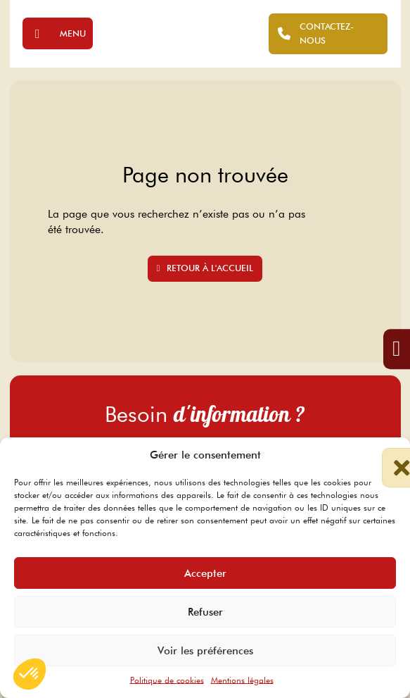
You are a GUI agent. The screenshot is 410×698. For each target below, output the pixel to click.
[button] (389, 455)
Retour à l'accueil (205, 268)
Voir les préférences (205, 650)
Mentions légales (242, 680)
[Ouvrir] (58, 33)
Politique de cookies (167, 680)
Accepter (205, 573)
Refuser (205, 612)
